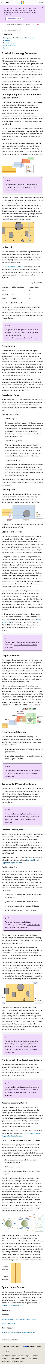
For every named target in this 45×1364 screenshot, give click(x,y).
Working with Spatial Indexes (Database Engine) (19, 24)
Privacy (4, 1358)
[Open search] (37, 2)
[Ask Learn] (38, 24)
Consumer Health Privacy (17, 1358)
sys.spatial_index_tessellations (16, 338)
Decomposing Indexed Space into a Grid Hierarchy (18, 38)
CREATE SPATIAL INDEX (13, 267)
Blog (26, 1356)
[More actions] (41, 24)
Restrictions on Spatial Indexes (12, 1305)
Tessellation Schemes (9, 43)
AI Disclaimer (5, 1356)
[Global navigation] (2, 2)
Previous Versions (17, 1356)
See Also (5, 48)
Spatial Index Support (9, 45)
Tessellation (6, 40)
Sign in (41, 2)
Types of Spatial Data (9, 1323)
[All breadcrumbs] (3, 24)
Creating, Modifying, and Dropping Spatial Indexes (19, 1319)
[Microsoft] (22, 2)
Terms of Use (33, 1358)
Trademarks (5, 1361)
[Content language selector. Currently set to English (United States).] (11, 1346)
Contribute (34, 1356)
